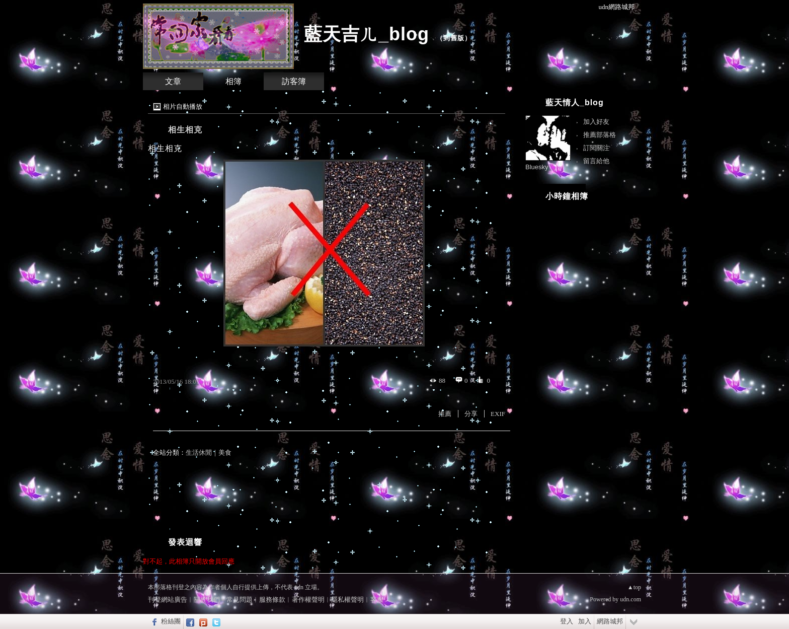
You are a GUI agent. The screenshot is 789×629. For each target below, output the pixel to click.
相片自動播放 (182, 106)
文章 (173, 81)
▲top (634, 587)
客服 (376, 599)
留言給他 (596, 161)
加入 (584, 621)
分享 (471, 413)
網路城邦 (610, 621)
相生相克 (185, 129)
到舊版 (453, 38)
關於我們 (207, 599)
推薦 (444, 413)
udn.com (630, 599)
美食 (224, 452)
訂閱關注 (596, 148)
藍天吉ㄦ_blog (366, 34)
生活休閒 (199, 452)
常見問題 (239, 599)
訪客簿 (294, 81)
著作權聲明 (308, 599)
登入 (566, 621)
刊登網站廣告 (167, 599)
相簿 (233, 81)
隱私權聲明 (347, 599)
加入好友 (596, 121)
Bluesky (536, 167)
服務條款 (272, 599)
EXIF (498, 413)
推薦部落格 (599, 134)
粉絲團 (171, 621)
